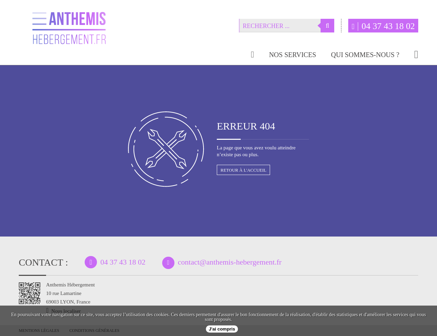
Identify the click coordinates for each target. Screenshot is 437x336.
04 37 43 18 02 (383, 26)
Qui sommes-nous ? (365, 54)
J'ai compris (222, 329)
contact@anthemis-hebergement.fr (230, 262)
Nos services (292, 54)
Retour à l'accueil (243, 170)
